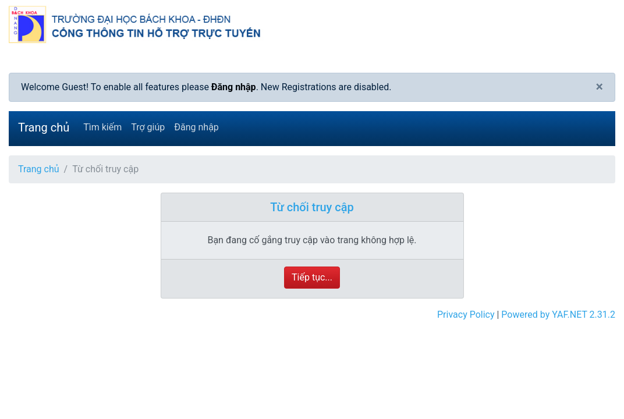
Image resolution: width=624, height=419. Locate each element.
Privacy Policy (466, 314)
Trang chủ (43, 127)
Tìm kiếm (102, 127)
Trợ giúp (148, 127)
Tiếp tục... (312, 277)
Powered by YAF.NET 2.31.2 (558, 314)
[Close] (599, 87)
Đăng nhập (233, 87)
